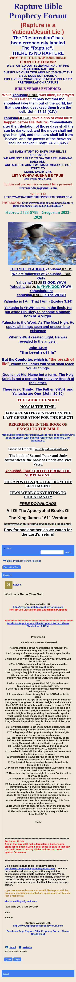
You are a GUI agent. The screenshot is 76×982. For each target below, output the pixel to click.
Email (12, 947)
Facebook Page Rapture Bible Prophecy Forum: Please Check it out (38, 932)
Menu (7, 548)
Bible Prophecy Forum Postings (21, 561)
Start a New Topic (11, 567)
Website (27, 947)
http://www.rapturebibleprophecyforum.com (38, 607)
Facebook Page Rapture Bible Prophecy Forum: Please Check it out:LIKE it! (38, 624)
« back (6, 974)
